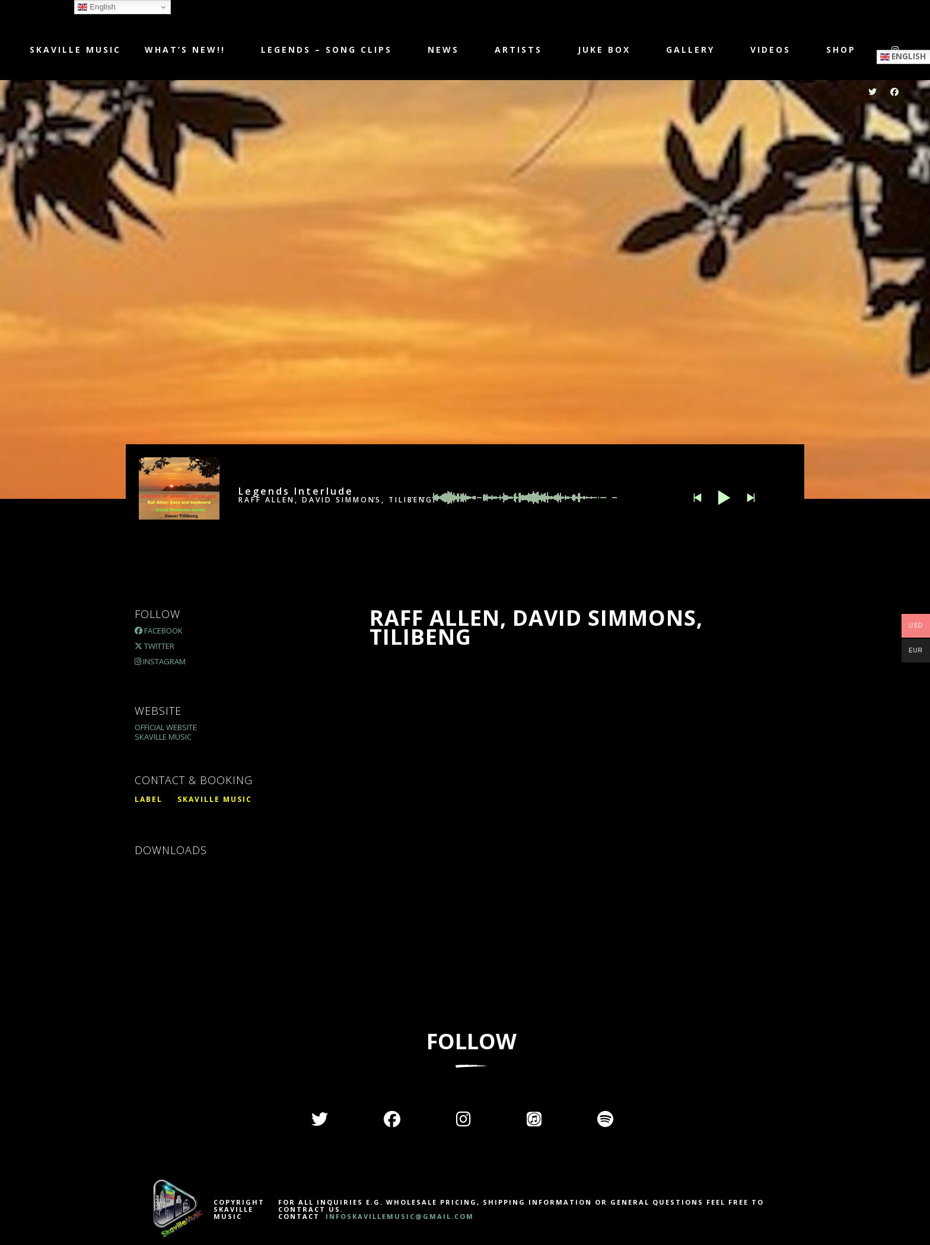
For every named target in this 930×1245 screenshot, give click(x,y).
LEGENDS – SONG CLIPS (326, 49)
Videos (770, 49)
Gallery (690, 49)
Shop (841, 49)
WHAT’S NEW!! (185, 49)
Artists (518, 49)
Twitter (154, 646)
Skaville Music (75, 49)
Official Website (166, 727)
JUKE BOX (604, 49)
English (96, 7)
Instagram (160, 661)
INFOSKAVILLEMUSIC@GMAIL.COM (398, 1216)
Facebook (159, 630)
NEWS (443, 49)
